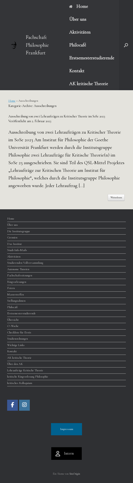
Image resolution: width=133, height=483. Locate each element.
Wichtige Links (16, 345)
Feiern (11, 288)
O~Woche (13, 326)
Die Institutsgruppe (18, 231)
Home (78, 6)
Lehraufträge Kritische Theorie (25, 370)
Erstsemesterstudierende (91, 58)
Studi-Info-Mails (17, 250)
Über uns (77, 19)
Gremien (12, 237)
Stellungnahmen (16, 301)
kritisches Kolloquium (19, 383)
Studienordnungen (17, 339)
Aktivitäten (80, 32)
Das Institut (14, 244)
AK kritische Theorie (88, 84)
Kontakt (76, 71)
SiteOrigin (74, 473)
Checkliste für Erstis (19, 332)
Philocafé (77, 45)
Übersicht (13, 320)
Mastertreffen (15, 294)
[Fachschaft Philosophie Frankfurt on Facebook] (12, 405)
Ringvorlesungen (16, 282)
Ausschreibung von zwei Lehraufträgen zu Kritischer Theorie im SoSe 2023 (56, 116)
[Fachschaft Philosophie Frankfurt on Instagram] (24, 405)
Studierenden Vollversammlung (25, 263)
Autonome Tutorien (18, 269)
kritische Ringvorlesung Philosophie (27, 376)
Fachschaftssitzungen (19, 275)
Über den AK (15, 364)
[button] (126, 45)
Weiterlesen (116, 197)
